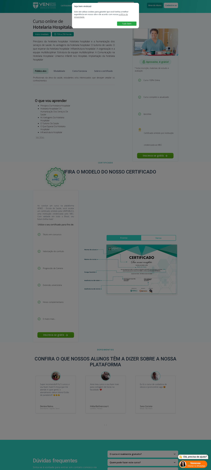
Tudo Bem (126, 23)
